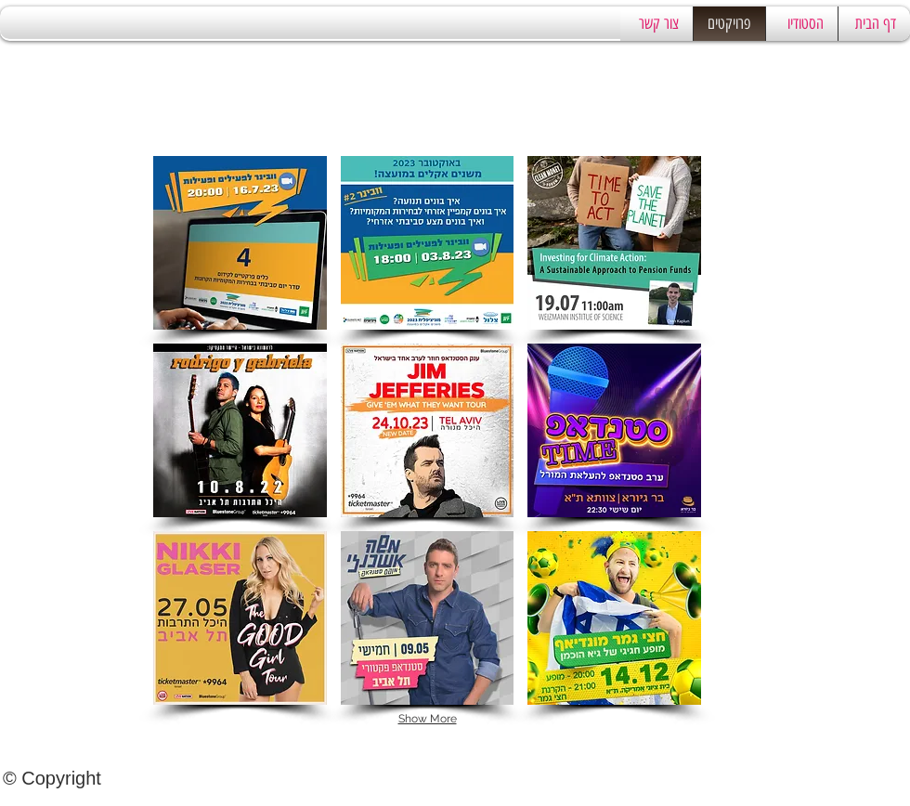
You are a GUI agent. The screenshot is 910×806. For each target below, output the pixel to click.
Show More (427, 718)
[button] (240, 243)
